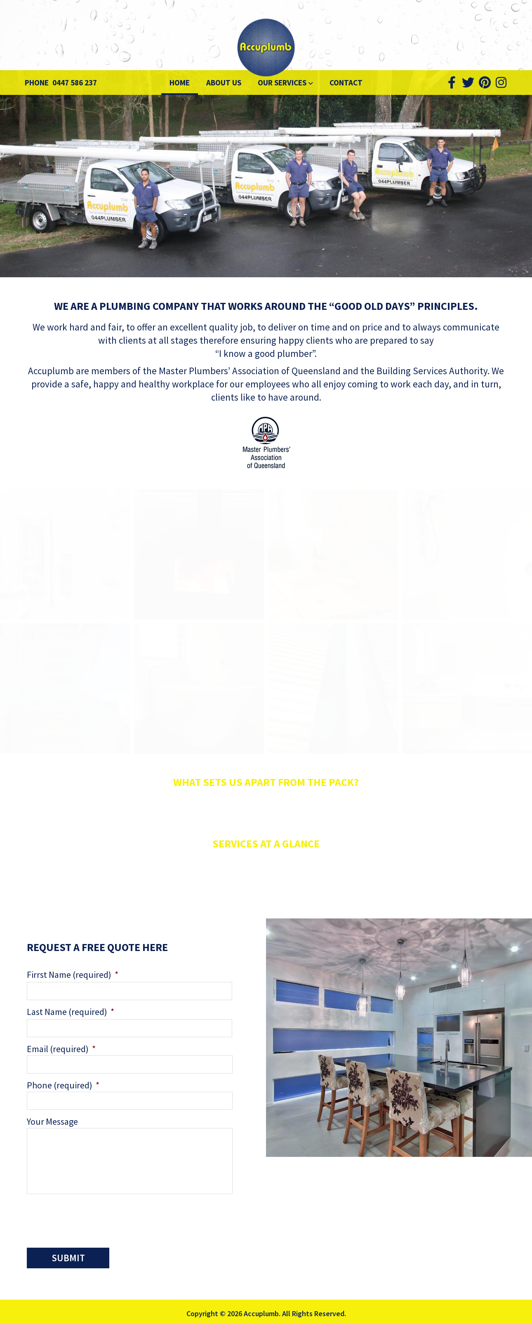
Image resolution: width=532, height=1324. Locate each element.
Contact (346, 82)
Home (179, 82)
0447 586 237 (74, 82)
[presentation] (89, 1218)
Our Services (283, 82)
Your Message (52, 1121)
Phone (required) (63, 1085)
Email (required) (61, 1049)
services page (352, 891)
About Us (223, 82)
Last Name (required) (70, 1011)
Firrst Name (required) (72, 974)
